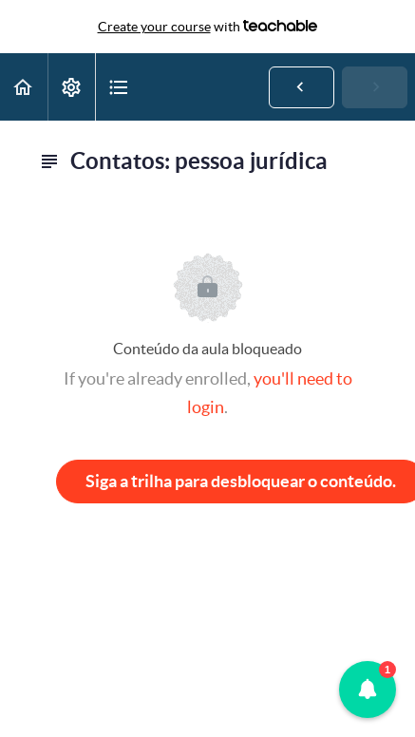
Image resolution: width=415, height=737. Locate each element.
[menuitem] (71, 87)
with (208, 26)
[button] (23, 87)
